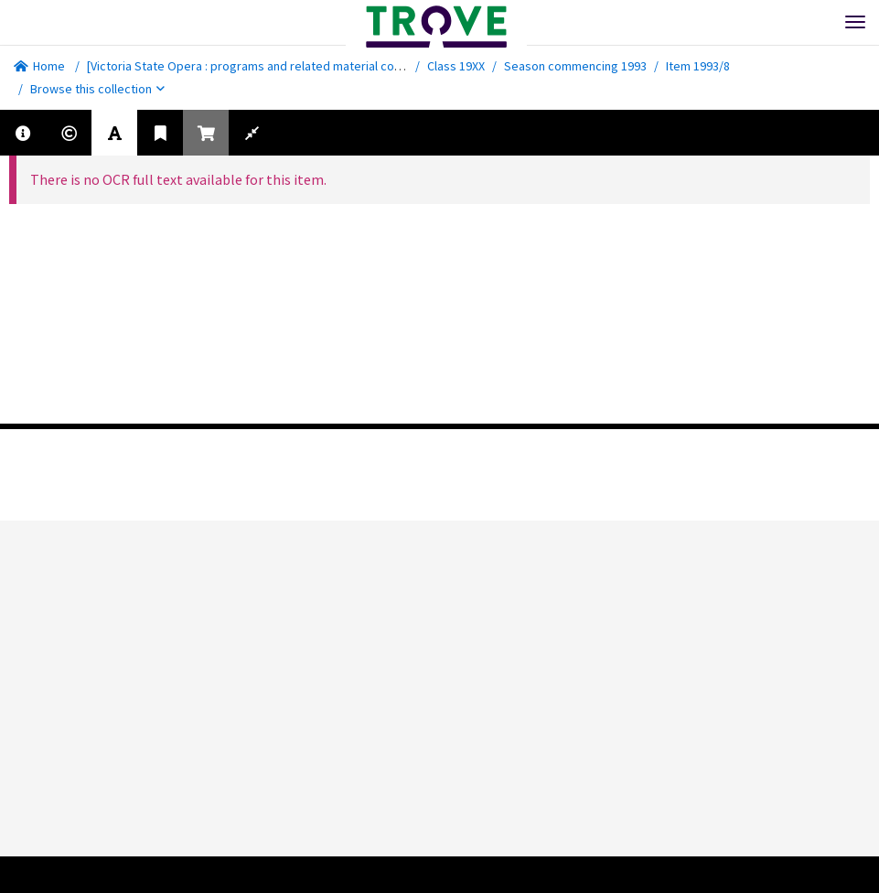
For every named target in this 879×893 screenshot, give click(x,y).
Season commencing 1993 (575, 66)
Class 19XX (456, 66)
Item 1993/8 (698, 66)
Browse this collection (97, 89)
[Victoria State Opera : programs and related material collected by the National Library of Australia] (356, 66)
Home (39, 66)
